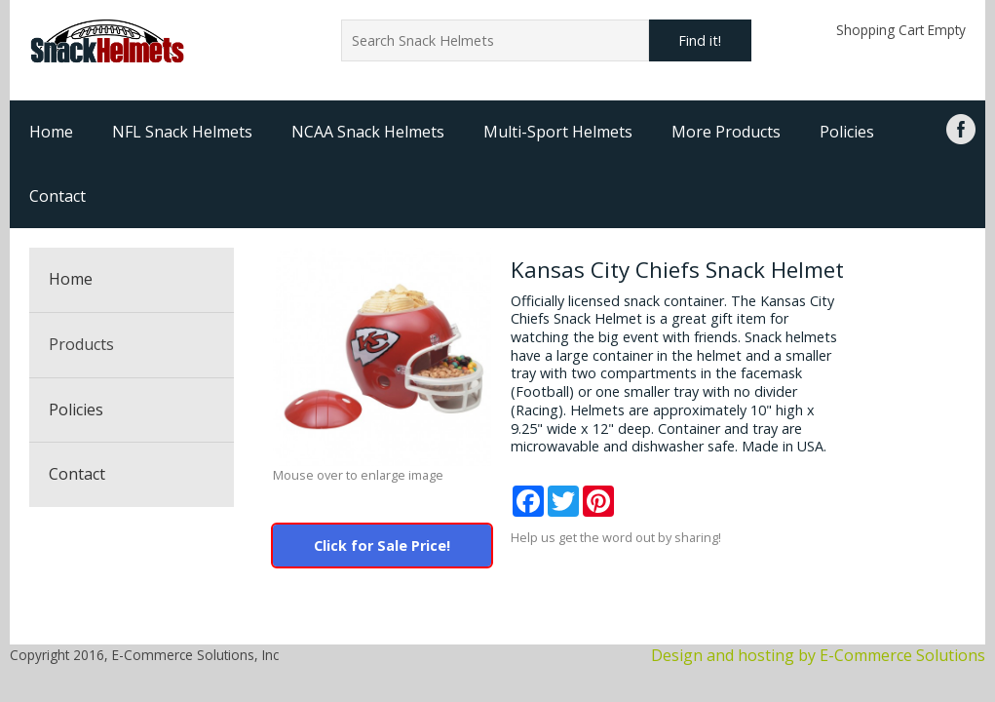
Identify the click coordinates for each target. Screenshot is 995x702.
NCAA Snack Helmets (367, 131)
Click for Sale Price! (382, 545)
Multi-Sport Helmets (557, 131)
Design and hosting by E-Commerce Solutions (818, 655)
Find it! (699, 40)
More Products (726, 131)
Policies (847, 131)
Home (51, 131)
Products (81, 344)
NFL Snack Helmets (182, 131)
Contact (57, 196)
